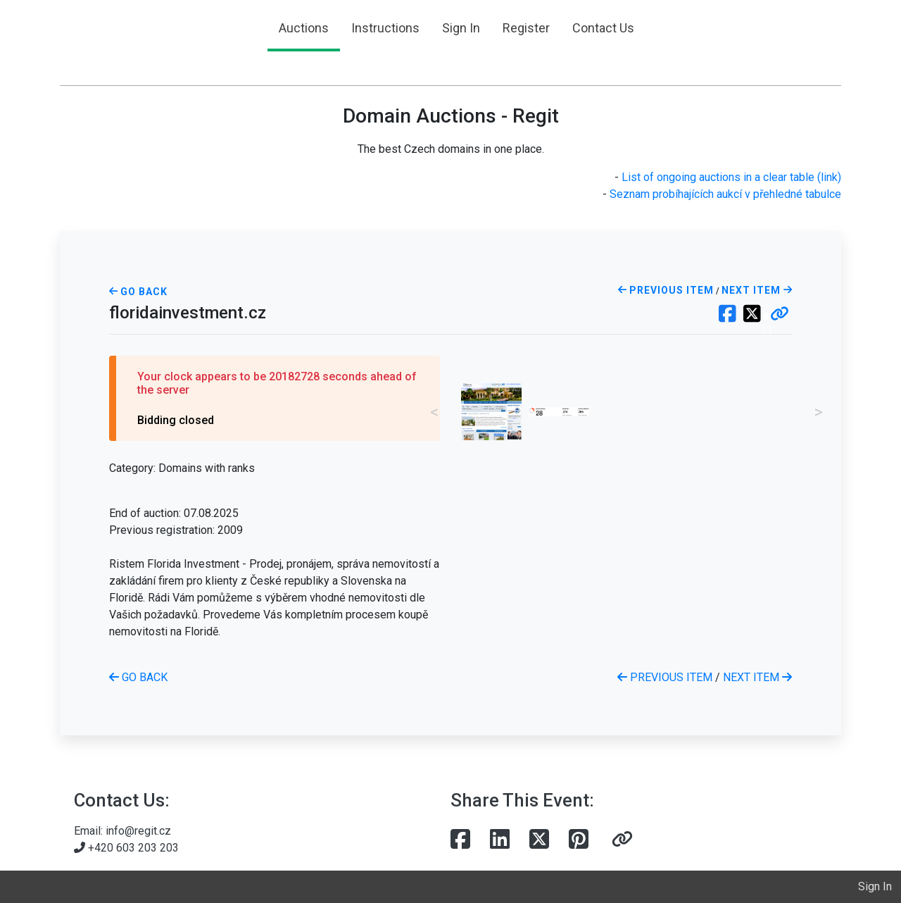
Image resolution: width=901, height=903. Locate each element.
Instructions (385, 27)
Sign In (461, 27)
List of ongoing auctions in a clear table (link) (731, 177)
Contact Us (603, 27)
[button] (779, 315)
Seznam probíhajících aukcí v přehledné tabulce (725, 194)
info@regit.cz (138, 830)
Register (526, 27)
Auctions (304, 27)
